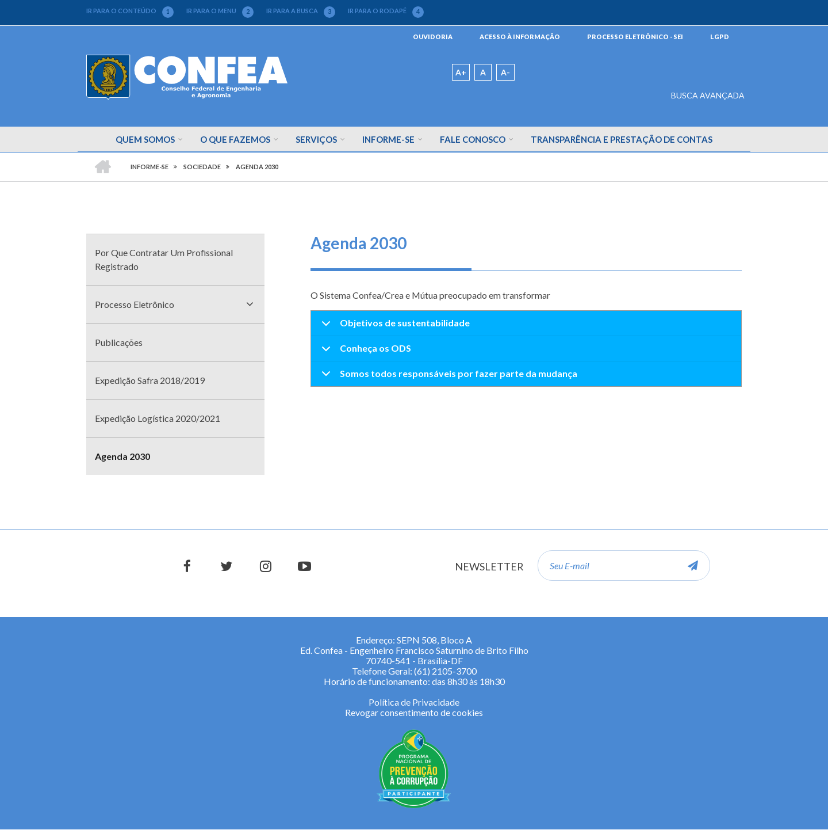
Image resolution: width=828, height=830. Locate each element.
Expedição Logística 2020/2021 (157, 418)
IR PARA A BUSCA (300, 11)
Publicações (119, 342)
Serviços (316, 139)
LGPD (719, 36)
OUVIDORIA (433, 36)
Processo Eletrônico (134, 304)
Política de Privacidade (414, 701)
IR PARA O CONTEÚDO (130, 11)
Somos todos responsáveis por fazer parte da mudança (447, 377)
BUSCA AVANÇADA (708, 95)
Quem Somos (145, 139)
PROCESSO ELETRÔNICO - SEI (635, 36)
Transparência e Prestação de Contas (621, 139)
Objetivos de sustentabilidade (393, 326)
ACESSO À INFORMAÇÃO (520, 36)
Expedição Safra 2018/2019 (150, 380)
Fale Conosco (472, 139)
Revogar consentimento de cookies (414, 712)
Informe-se (388, 139)
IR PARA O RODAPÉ (386, 11)
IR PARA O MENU (220, 11)
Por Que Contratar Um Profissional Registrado (164, 259)
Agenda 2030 (122, 456)
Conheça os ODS (364, 351)
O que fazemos (235, 139)
